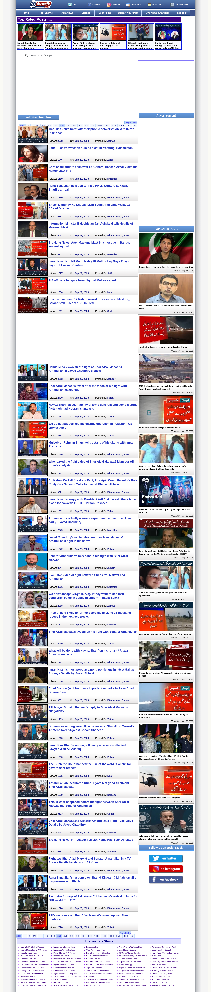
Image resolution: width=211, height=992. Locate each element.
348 (49, 125)
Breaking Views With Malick (32, 956)
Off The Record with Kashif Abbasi (35, 965)
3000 (128, 125)
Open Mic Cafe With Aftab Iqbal (33, 985)
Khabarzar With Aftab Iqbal (64, 950)
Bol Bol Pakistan (60, 979)
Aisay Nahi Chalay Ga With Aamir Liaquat (133, 956)
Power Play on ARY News (64, 953)
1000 (99, 125)
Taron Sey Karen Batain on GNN (165, 962)
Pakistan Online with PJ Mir (163, 985)
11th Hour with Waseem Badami (99, 979)
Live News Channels (157, 13)
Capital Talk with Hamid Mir (32, 974)
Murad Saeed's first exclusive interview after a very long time (30, 36)
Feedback (181, 13)
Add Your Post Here (38, 117)
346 (37, 125)
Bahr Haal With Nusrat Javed (164, 959)
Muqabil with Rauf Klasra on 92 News (164, 968)
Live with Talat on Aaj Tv (162, 982)
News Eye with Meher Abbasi (98, 962)
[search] (75, 56)
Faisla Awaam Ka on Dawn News (132, 985)
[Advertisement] (77, 87)
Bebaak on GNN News (161, 977)
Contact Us (136, 4)
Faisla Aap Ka (92, 947)
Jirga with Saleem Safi (95, 968)
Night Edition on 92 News (63, 965)
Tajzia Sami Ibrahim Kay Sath (65, 974)
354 (86, 125)
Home (25, 13)
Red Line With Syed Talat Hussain (67, 959)
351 (68, 125)
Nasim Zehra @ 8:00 (127, 965)
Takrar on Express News (129, 982)
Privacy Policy (158, 4)
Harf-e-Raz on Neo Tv (62, 982)
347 (43, 125)
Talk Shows (46, 13)
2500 (121, 125)
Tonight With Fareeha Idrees (97, 971)
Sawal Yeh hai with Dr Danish (131, 974)
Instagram (115, 4)
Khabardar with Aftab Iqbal (64, 947)
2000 (114, 125)
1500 (106, 125)
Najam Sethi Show (61, 956)
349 (55, 125)
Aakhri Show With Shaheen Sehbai (100, 974)
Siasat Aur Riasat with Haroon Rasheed (33, 962)
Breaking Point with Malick (162, 971)
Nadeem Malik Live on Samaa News (131, 980)
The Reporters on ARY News (32, 968)
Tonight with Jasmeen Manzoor (131, 971)
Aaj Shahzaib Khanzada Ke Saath (67, 977)
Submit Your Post (128, 13)
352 (74, 125)
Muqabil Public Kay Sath (162, 974)
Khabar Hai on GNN (29, 959)
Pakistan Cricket (93, 959)
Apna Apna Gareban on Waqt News (164, 947)
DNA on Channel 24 (94, 985)
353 (80, 125)
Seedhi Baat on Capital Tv (162, 950)
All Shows (67, 13)
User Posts (104, 13)
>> (135, 125)
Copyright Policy (182, 4)
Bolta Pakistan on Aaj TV (162, 979)
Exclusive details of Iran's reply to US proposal (113, 36)
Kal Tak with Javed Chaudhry (98, 953)
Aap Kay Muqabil (159, 965)
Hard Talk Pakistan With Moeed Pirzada (33, 982)
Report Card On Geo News (130, 962)
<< (28, 125)
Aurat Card (156, 956)
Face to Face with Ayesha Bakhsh (67, 962)
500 (92, 125)
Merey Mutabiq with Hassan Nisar (34, 979)
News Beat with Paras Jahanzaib (99, 965)
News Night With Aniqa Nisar (131, 947)
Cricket (86, 13)
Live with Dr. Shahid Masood (32, 947)
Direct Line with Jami (127, 950)
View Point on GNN (28, 977)
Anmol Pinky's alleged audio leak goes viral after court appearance (85, 36)
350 (62, 125)
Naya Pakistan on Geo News (98, 982)
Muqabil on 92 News (29, 953)
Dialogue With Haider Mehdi (32, 971)
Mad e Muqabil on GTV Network (34, 950)
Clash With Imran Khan (95, 950)
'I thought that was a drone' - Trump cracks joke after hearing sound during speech (140, 37)
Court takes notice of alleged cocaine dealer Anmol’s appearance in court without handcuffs (58, 37)
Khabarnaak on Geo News (64, 971)
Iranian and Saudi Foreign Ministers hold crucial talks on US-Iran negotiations (168, 37)
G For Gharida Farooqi (128, 959)
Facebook (96, 4)
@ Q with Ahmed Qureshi (129, 953)
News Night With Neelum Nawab (165, 953)
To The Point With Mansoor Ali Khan (65, 985)
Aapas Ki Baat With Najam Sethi (132, 968)
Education (90, 977)
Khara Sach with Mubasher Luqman (97, 956)
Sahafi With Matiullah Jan (63, 968)
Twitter (75, 4)
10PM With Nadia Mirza (128, 977)
